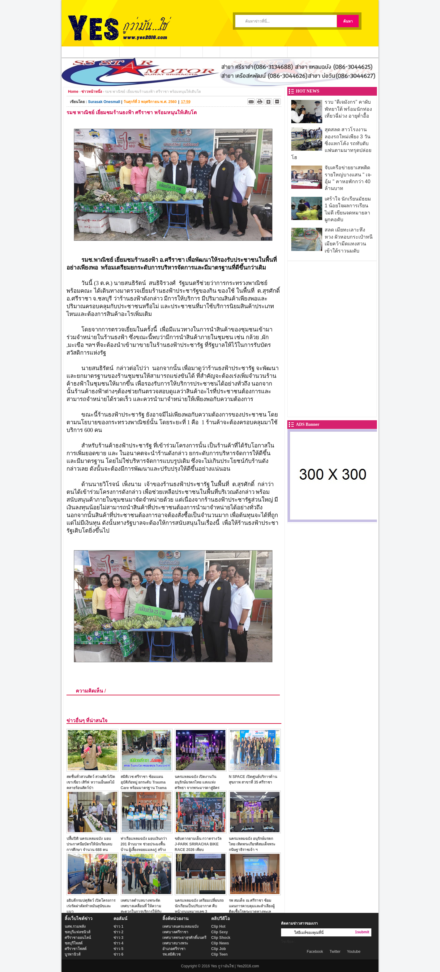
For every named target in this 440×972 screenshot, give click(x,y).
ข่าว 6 (118, 954)
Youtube (354, 951)
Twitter (335, 951)
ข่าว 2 (118, 932)
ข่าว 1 (118, 926)
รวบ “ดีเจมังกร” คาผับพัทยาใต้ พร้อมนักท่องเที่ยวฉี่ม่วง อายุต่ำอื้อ (348, 109)
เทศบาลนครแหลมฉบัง (180, 926)
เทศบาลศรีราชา (175, 932)
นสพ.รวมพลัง (75, 926)
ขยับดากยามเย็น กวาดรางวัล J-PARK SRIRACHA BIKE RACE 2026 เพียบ (198, 844)
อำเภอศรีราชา (174, 949)
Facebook (315, 951)
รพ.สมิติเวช (171, 954)
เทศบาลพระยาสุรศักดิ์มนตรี (184, 937)
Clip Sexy (219, 932)
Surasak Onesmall (104, 102)
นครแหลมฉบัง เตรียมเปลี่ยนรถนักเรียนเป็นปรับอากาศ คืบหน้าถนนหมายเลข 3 (199, 906)
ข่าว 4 (118, 943)
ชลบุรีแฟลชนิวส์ (77, 932)
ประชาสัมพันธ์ (235, 52)
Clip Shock (220, 937)
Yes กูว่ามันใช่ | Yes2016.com (235, 966)
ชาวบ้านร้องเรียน (269, 52)
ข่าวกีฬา (192, 52)
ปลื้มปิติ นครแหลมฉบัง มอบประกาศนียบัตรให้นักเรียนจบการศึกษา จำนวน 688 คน (89, 844)
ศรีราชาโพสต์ (76, 949)
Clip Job (218, 949)
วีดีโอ (211, 52)
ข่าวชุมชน (168, 52)
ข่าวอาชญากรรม (101, 52)
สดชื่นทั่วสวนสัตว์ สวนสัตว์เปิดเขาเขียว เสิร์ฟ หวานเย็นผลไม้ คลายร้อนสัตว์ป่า (90, 782)
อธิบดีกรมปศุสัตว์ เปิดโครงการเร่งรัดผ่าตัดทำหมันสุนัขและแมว (90, 906)
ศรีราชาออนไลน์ (78, 937)
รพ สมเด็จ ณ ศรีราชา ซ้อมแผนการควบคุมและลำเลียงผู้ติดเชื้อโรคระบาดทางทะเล (252, 906)
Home (73, 91)
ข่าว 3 (118, 937)
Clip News (220, 943)
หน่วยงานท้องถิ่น (137, 52)
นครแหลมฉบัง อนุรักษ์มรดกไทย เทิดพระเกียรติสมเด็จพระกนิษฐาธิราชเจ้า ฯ (252, 844)
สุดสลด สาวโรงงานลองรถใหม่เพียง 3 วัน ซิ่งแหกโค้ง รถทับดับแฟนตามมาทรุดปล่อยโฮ (331, 143)
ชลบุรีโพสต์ (74, 943)
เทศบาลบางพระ (175, 943)
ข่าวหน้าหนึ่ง (91, 91)
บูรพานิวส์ (72, 954)
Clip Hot (218, 926)
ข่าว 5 (118, 949)
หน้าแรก (72, 52)
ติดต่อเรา (299, 52)
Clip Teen (219, 954)
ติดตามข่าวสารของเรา (299, 923)
